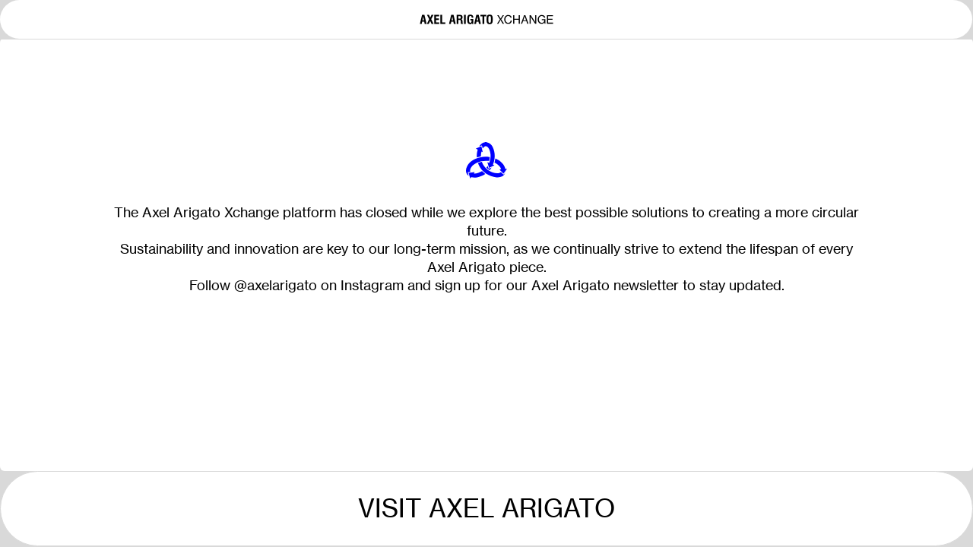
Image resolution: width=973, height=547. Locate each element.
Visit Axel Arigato (486, 508)
